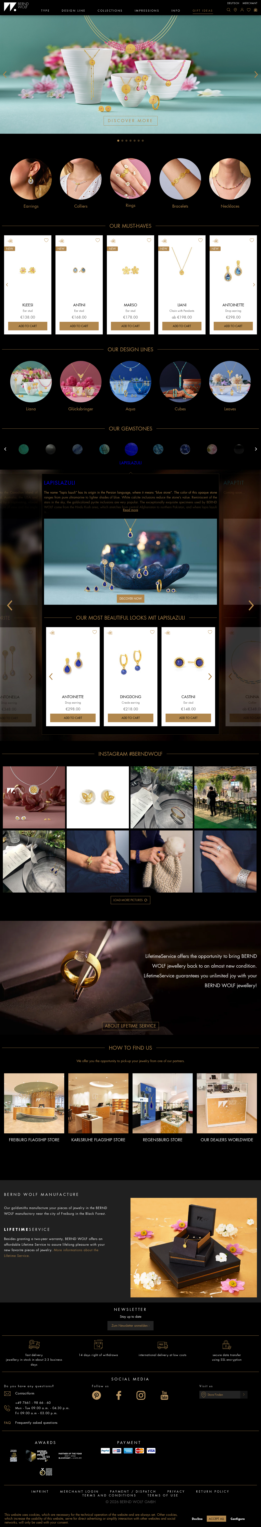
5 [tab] (135, 141)
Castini (188, 697)
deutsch (233, 3)
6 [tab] (139, 141)
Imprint (40, 1491)
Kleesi (27, 305)
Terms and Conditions (109, 1495)
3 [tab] (126, 141)
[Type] (45, 11)
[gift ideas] (203, 11)
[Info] (176, 11)
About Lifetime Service (130, 1026)
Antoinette (233, 305)
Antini (79, 305)
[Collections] (110, 11)
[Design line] (73, 11)
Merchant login (79, 1491)
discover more (130, 121)
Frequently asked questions (36, 1422)
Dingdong (130, 697)
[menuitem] (228, 10)
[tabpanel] (130, 74)
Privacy (176, 1491)
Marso (130, 305)
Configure (238, 1518)
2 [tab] (122, 141)
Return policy (212, 1491)
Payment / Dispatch (133, 1491)
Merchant (250, 3)
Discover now (130, 598)
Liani (182, 305)
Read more (130, 510)
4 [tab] (130, 141)
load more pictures (130, 899)
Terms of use (163, 1495)
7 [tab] (143, 141)
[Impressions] (147, 11)
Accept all (216, 1518)
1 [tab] (118, 141)
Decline (197, 1518)
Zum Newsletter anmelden (131, 1325)
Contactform (24, 1393)
